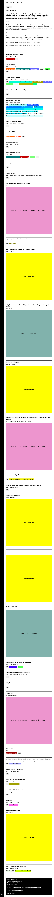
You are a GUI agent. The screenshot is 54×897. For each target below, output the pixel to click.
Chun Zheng (17, 421)
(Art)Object (9, 551)
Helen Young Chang (26, 421)
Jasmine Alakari (14, 487)
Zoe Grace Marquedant (11, 695)
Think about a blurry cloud (13, 362)
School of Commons (10, 2)
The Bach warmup (38, 106)
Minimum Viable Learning (13, 152)
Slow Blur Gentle (10, 64)
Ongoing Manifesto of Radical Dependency (17, 239)
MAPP (17, 59)
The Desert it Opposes (12, 142)
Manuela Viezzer (10, 608)
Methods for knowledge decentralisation (21, 81)
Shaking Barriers (10, 173)
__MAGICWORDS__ (10, 59)
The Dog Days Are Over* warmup (18, 104)
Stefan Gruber (9, 421)
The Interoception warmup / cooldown (16, 113)
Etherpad (32, 157)
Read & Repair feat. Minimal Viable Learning (18, 183)
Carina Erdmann (14, 134)
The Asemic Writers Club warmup (14, 109)
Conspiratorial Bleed (11, 132)
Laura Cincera (13, 56)
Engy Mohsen (13, 792)
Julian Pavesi (13, 175)
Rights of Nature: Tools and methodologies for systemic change (23, 485)
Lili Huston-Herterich (16, 241)
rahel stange (13, 165)
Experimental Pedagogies (13, 475)
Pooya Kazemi (13, 123)
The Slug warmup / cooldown (13, 111)
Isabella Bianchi (10, 553)
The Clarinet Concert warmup (34, 115)
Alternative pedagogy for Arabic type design (18, 672)
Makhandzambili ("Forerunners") (15, 769)
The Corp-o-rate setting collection (15, 115)
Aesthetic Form (14, 804)
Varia (11, 154)
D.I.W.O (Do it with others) (23, 870)
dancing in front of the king (13, 121)
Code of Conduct (10, 893)
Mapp (22, 2)
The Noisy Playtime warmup (13, 106)
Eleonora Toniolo (14, 144)
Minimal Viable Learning (22, 69)
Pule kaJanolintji (23, 79)
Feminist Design (14, 868)
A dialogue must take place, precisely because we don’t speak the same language (28, 759)
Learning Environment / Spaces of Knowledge (22, 479)
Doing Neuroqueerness (12, 682)
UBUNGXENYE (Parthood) (13, 77)
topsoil (12, 477)
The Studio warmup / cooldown (35, 113)
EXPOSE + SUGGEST (37, 81)
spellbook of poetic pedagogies (14, 54)
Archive (42, 69)
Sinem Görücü (13, 92)
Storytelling (13, 666)
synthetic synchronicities (13, 810)
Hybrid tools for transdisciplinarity (15, 779)
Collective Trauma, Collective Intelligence (17, 89)
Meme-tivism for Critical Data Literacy (16, 866)
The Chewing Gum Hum (27, 106)
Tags (18, 2)
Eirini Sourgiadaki (15, 102)
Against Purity (35, 69)
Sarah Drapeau (13, 781)
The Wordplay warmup (33, 104)
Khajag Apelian (23, 674)
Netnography (9, 84)
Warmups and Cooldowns (13, 100)
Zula (35, 84)
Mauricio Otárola (14, 66)
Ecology (48, 69)
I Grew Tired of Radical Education (15, 790)
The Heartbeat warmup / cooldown (33, 109)
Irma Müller (39, 175)
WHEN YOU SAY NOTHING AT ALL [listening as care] (20, 249)
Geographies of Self (11, 753)
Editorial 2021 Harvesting (13, 495)
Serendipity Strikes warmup (29, 111)
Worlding (18, 136)
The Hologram (9, 748)
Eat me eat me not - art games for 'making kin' (18, 662)
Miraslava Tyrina (30, 175)
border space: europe (11, 163)
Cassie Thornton (14, 750)
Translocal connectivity (25, 84)
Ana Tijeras (21, 175)
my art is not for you (11, 606)
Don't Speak (9, 693)
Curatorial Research (15, 763)
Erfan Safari (21, 123)
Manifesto (12, 243)
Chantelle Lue (13, 79)
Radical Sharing (10, 69)
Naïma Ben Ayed (14, 674)
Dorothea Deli (9, 308)
